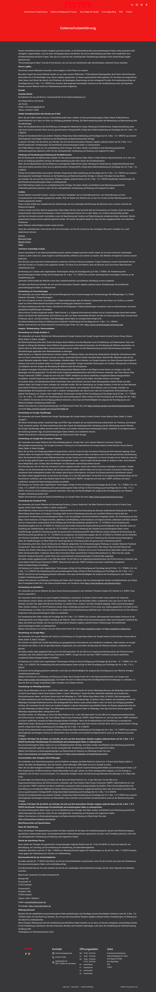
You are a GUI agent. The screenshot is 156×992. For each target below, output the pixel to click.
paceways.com (133, 987)
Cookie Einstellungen (87, 987)
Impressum (66, 987)
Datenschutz (75, 987)
